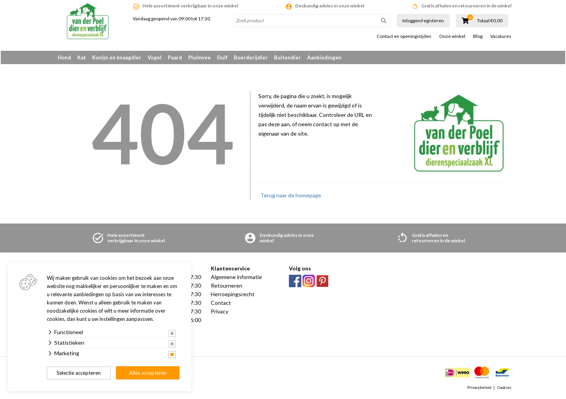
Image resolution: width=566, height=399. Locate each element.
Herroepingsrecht (233, 295)
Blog (477, 36)
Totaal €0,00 (489, 20)
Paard (175, 57)
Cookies (504, 388)
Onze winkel (452, 36)
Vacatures (500, 36)
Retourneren (226, 287)
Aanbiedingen (324, 57)
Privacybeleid (479, 388)
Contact (221, 304)
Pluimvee (199, 57)
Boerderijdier (251, 57)
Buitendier (287, 57)
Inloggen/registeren (423, 20)
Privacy (219, 313)
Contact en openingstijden (404, 36)
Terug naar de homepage (290, 196)
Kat (81, 57)
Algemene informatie (236, 278)
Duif (222, 57)
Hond (64, 57)
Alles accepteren (148, 373)
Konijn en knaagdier (116, 57)
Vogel (155, 57)
